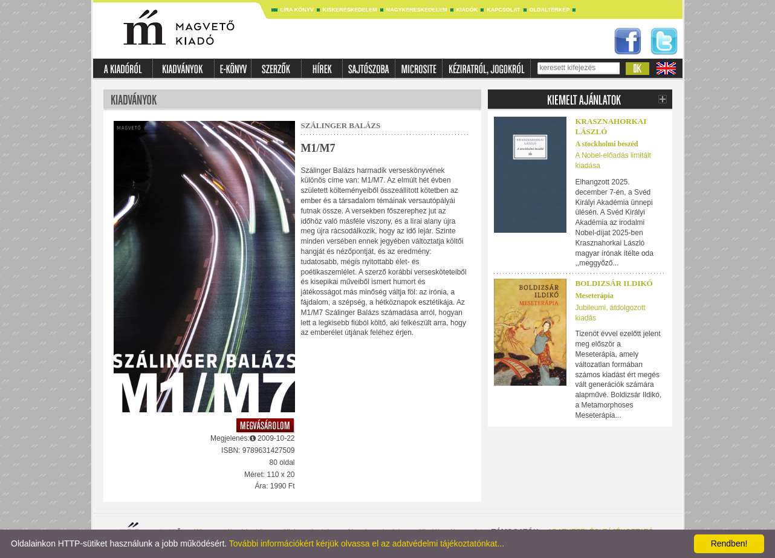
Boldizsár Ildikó (614, 283)
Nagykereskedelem (416, 10)
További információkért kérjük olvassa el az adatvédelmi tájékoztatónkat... (366, 543)
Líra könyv (297, 10)
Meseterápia (595, 295)
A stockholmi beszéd (607, 144)
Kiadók (467, 10)
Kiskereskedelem (350, 10)
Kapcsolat (503, 10)
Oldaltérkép (550, 10)
